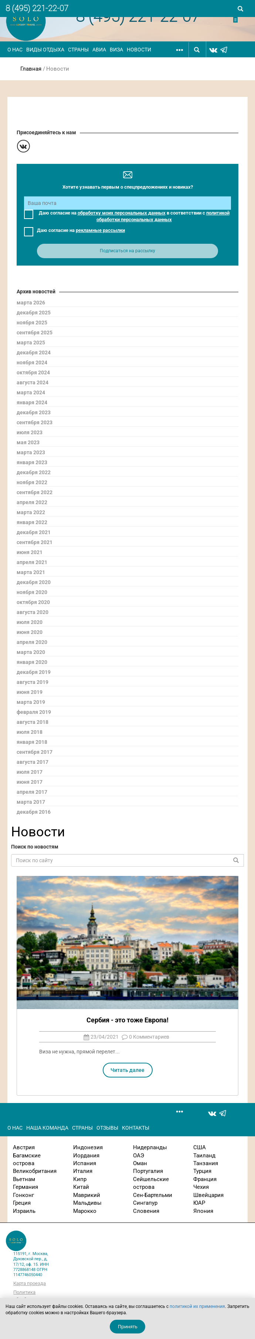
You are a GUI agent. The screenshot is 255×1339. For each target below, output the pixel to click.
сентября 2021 (34, 542)
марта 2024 (31, 392)
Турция (202, 1171)
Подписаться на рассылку (127, 250)
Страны (78, 50)
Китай (81, 1187)
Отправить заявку (241, 20)
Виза (116, 50)
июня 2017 (29, 782)
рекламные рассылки (100, 230)
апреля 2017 (32, 792)
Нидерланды (150, 1147)
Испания (84, 1163)
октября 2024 (33, 372)
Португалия (148, 1171)
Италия (82, 1171)
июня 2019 (29, 692)
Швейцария (208, 1195)
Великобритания (35, 1171)
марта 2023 (31, 452)
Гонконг (23, 1195)
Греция (22, 1203)
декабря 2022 (34, 472)
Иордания (86, 1155)
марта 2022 (31, 512)
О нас (15, 50)
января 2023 (32, 462)
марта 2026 (31, 303)
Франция (205, 1179)
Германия (25, 1187)
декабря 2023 (34, 412)
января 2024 (32, 402)
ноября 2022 (32, 482)
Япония (203, 1211)
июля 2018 (29, 732)
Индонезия (88, 1147)
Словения (146, 1211)
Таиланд (204, 1155)
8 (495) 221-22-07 (37, 8)
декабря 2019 (34, 672)
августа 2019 (32, 682)
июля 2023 (29, 432)
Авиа (99, 50)
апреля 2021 (32, 562)
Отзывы (107, 1128)
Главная (30, 68)
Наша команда (47, 1128)
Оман (140, 1163)
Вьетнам (24, 1179)
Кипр (79, 1179)
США (199, 1147)
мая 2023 (28, 442)
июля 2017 (29, 772)
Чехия (201, 1187)
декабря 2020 (34, 582)
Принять (127, 1326)
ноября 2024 (32, 362)
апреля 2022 (32, 502)
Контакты (135, 1128)
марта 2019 (31, 702)
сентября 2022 (34, 492)
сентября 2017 (34, 752)
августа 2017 (32, 762)
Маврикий (86, 1195)
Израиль (24, 1211)
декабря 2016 (34, 812)
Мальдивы (87, 1203)
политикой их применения (197, 1306)
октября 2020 (33, 602)
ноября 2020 (32, 592)
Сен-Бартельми (152, 1195)
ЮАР (199, 1203)
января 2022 (32, 522)
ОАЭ (138, 1155)
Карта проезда (29, 1283)
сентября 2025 (34, 332)
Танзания (205, 1163)
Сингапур (145, 1203)
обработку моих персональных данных (122, 213)
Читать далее (127, 1070)
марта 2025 (31, 342)
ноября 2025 (32, 323)
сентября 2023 (34, 422)
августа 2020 (32, 612)
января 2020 (32, 662)
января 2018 (32, 742)
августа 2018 (32, 722)
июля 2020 (29, 622)
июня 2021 (29, 552)
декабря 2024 (34, 352)
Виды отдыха (45, 50)
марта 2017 (31, 802)
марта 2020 (31, 652)
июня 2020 (29, 632)
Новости (139, 50)
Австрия (24, 1147)
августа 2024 (32, 382)
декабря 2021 (34, 532)
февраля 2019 (34, 712)
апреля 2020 (32, 642)
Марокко (84, 1211)
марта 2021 (31, 572)
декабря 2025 (34, 313)
